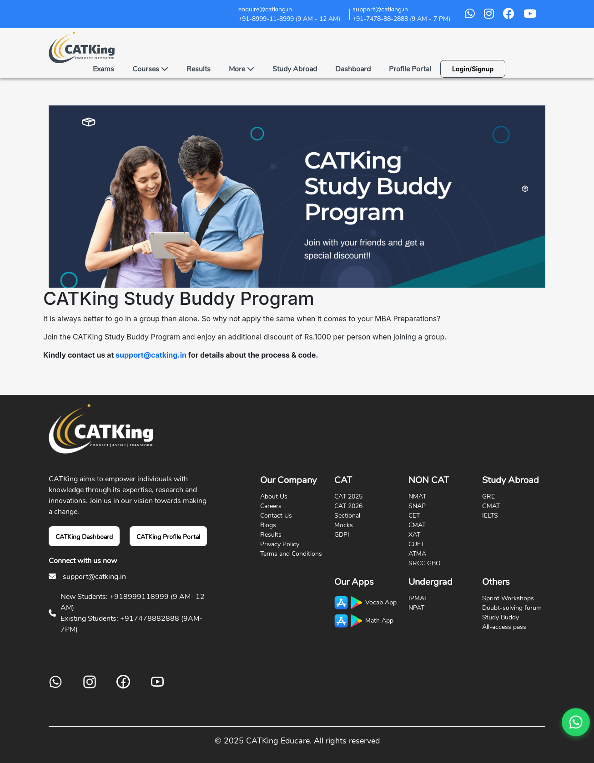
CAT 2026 (348, 506)
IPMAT (418, 598)
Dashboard (353, 69)
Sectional (347, 515)
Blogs (268, 525)
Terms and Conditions (291, 553)
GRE (488, 496)
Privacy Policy (279, 544)
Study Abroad (294, 69)
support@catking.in (151, 354)
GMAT (491, 506)
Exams (103, 69)
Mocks (343, 525)
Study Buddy (500, 617)
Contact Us (276, 515)
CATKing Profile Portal (168, 537)
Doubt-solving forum (512, 607)
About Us (273, 496)
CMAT (417, 525)
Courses (150, 69)
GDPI (341, 534)
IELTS (490, 515)
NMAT (417, 496)
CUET (416, 544)
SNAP (417, 506)
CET (414, 515)
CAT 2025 (348, 496)
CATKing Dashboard (84, 537)
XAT (414, 534)
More (241, 69)
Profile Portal (410, 69)
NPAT (416, 607)
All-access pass (504, 627)
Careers (271, 506)
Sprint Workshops (508, 598)
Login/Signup (472, 69)
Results (198, 69)
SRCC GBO (424, 563)
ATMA (417, 553)
